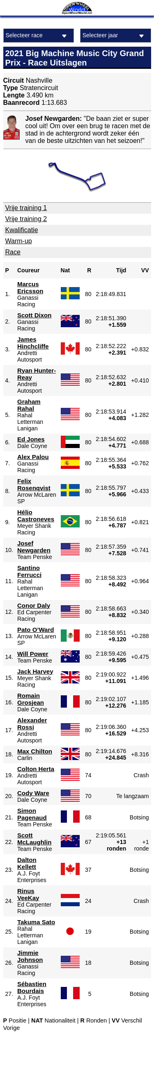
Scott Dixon (34, 315)
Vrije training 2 (26, 218)
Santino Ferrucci (29, 571)
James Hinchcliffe (33, 343)
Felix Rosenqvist (34, 484)
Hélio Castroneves (35, 516)
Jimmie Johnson (30, 956)
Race (13, 252)
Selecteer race (38, 36)
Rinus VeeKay (28, 894)
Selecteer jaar (115, 36)
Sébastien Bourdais (31, 987)
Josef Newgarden (34, 547)
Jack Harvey (35, 671)
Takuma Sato (36, 922)
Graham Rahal (29, 405)
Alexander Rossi (32, 724)
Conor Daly (33, 605)
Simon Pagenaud (32, 814)
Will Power (32, 653)
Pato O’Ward (35, 629)
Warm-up (18, 241)
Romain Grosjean (30, 699)
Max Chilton (34, 751)
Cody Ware (33, 793)
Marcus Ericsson (30, 287)
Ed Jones (31, 439)
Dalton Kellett (27, 863)
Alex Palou (33, 456)
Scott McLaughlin (34, 839)
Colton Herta (35, 768)
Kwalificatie (21, 229)
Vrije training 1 (26, 207)
